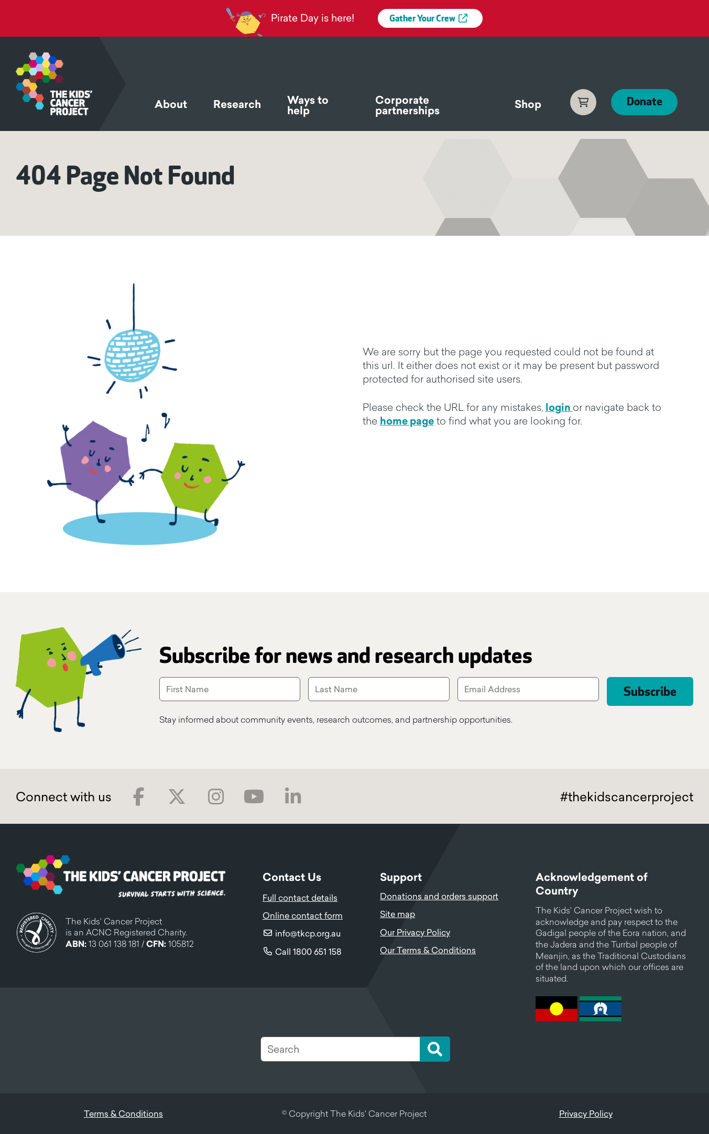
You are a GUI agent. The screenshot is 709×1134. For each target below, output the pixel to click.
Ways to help (308, 106)
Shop (527, 104)
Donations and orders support (439, 896)
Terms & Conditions (123, 1113)
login (559, 407)
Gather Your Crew (422, 19)
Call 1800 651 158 (308, 951)
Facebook (138, 797)
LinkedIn (292, 797)
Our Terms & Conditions (428, 950)
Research (237, 104)
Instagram (215, 797)
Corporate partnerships (407, 106)
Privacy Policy (586, 1113)
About (171, 104)
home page (407, 420)
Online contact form (303, 915)
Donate (644, 102)
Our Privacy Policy (415, 932)
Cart (583, 102)
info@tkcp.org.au (308, 933)
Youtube (254, 797)
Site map (397, 914)
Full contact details (300, 897)
